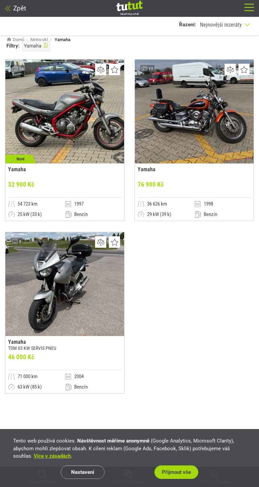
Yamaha (36, 45)
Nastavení (82, 472)
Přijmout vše (176, 472)
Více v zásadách (52, 456)
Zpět (15, 8)
